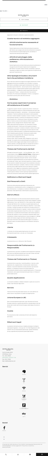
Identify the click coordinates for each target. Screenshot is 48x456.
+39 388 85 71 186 (12, 357)
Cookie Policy (31, 445)
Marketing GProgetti (6, 447)
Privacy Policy (25, 445)
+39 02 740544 (7, 355)
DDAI (24, 138)
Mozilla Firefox (27, 122)
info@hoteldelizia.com (10, 361)
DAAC (16, 138)
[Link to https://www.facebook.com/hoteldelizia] (23, 427)
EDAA (19, 134)
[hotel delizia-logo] (24, 14)
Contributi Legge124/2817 (16, 445)
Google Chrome (20, 122)
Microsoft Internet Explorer (17, 124)
